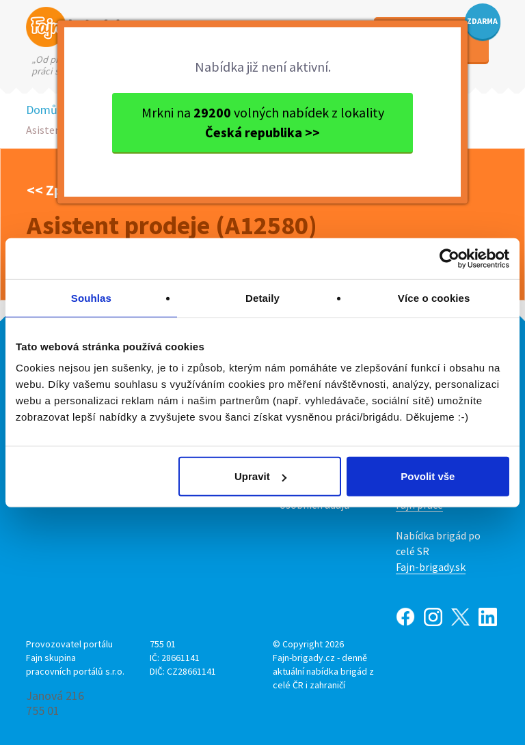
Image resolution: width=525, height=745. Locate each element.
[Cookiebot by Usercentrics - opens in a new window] (449, 258)
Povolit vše (428, 476)
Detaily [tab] (262, 297)
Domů (41, 109)
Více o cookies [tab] (434, 297)
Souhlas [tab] (91, 297)
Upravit (260, 476)
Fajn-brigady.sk (431, 567)
